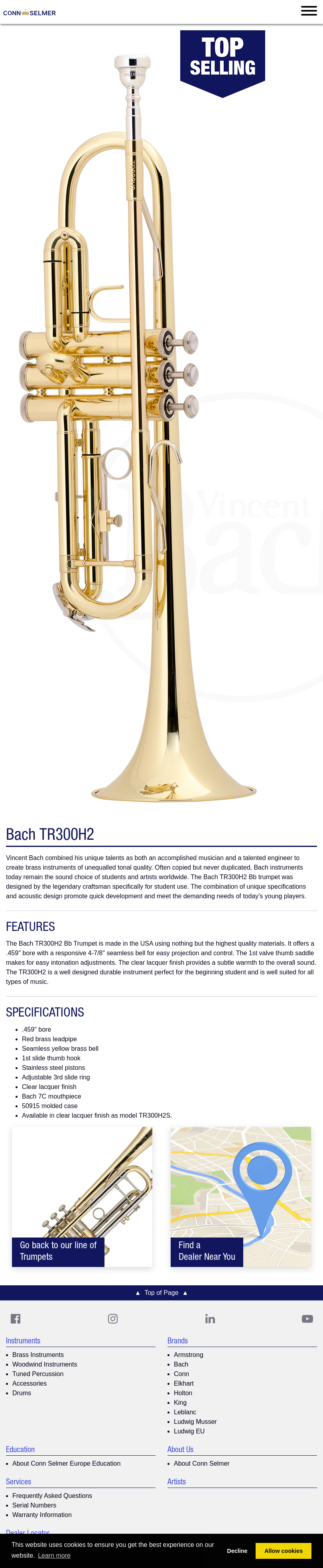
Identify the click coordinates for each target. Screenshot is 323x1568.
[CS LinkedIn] (210, 1319)
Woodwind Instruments (44, 1364)
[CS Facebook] (15, 1319)
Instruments (23, 1342)
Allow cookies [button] (283, 1551)
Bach (181, 1364)
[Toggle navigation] (309, 12)
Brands (177, 1342)
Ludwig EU (189, 1431)
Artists (176, 1483)
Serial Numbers (34, 1505)
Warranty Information (42, 1514)
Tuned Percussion (37, 1374)
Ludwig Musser (195, 1421)
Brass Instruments (38, 1354)
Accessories (29, 1383)
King (180, 1402)
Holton (183, 1393)
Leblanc (185, 1412)
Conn (181, 1374)
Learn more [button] (54, 1555)
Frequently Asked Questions (52, 1495)
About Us (180, 1451)
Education (20, 1451)
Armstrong (188, 1354)
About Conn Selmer (202, 1463)
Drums (21, 1393)
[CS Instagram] (112, 1319)
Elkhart (184, 1383)
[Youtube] (307, 1319)
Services (18, 1483)
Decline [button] (237, 1551)
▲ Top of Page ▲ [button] (162, 1292)
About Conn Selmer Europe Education (66, 1463)
